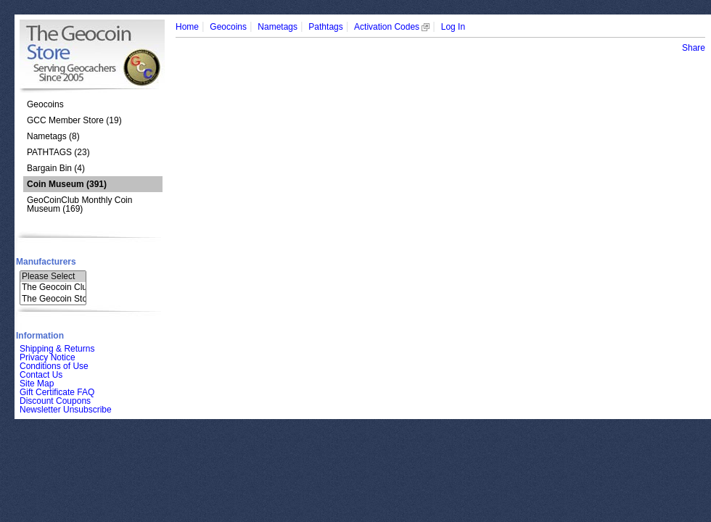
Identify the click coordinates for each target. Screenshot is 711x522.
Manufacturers (46, 262)
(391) (67, 184)
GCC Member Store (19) (74, 120)
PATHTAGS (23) (58, 152)
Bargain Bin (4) (56, 168)
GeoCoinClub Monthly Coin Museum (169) (79, 204)
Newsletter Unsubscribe (66, 410)
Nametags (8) (53, 136)
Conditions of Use (54, 366)
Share (693, 48)
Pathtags (325, 27)
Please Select (53, 276)
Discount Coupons (55, 401)
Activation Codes (392, 27)
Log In (453, 27)
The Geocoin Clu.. (53, 287)
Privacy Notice (47, 357)
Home (187, 27)
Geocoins (45, 104)
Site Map (37, 383)
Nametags (277, 27)
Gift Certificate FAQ (57, 392)
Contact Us (41, 375)
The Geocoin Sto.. (53, 299)
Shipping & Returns (57, 349)
